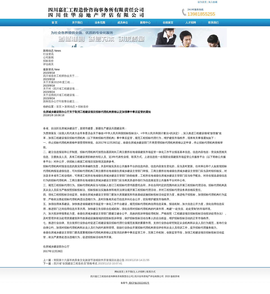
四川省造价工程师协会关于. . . (60, 75)
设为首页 (202, 2)
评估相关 (48, 64)
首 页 (55, 22)
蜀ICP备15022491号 (138, 283)
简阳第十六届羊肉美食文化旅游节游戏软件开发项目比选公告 (89, 260)
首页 (59, 106)
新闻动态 (69, 106)
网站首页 (119, 271)
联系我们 (213, 22)
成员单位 (122, 22)
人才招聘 (190, 22)
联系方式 (150, 271)
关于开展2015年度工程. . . (58, 82)
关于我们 (77, 22)
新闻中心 (145, 22)
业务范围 (100, 22)
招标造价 (48, 60)
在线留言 (168, 22)
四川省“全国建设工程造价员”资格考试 (75, 263)
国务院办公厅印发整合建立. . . (60, 101)
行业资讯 (48, 54)
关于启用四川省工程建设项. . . (60, 94)
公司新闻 (48, 57)
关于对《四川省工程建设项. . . (60, 88)
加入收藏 (212, 2)
